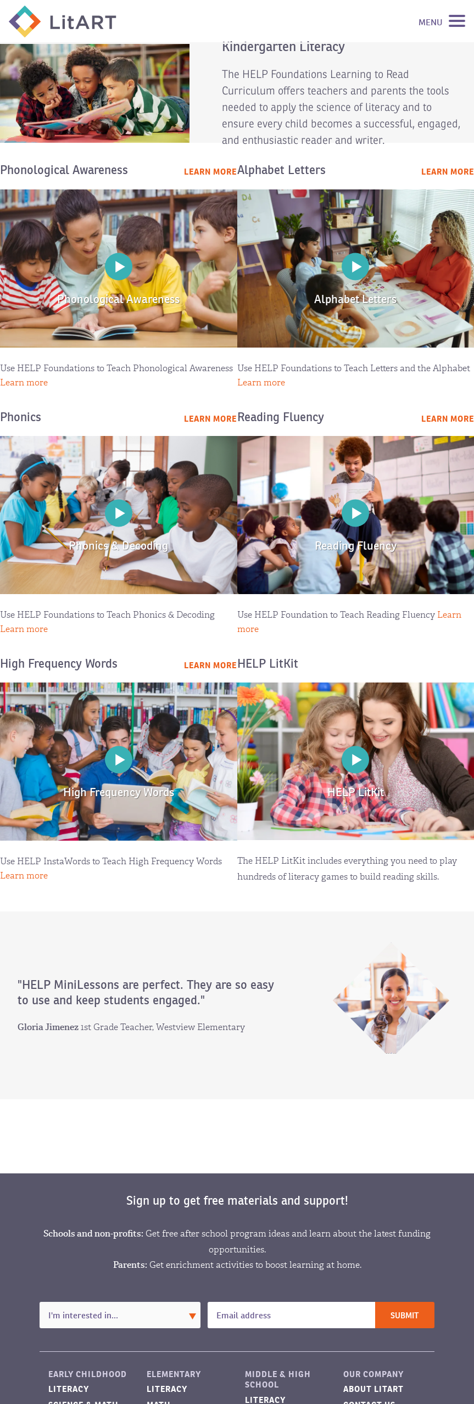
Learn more (210, 171)
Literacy (68, 1389)
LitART (62, 21)
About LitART (373, 1389)
